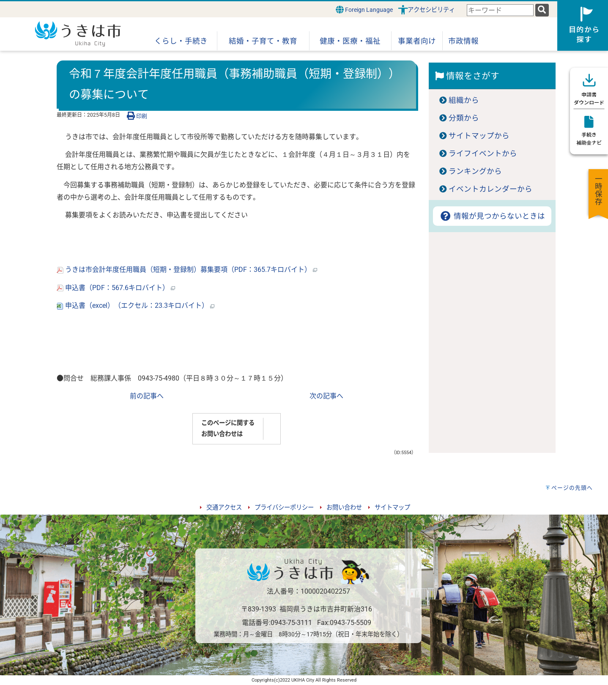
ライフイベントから (483, 153)
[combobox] (500, 10)
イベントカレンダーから (490, 189)
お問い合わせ (344, 507)
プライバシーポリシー (284, 507)
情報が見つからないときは (492, 216)
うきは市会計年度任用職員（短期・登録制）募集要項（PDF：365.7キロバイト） (187, 270)
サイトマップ (392, 507)
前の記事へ (147, 396)
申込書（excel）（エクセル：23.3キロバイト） (135, 305)
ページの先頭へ (572, 488)
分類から (464, 118)
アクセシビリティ (431, 10)
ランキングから (475, 171)
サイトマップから (479, 136)
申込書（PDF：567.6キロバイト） (116, 288)
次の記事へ (326, 396)
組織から (464, 100)
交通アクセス (224, 507)
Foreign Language (364, 9)
